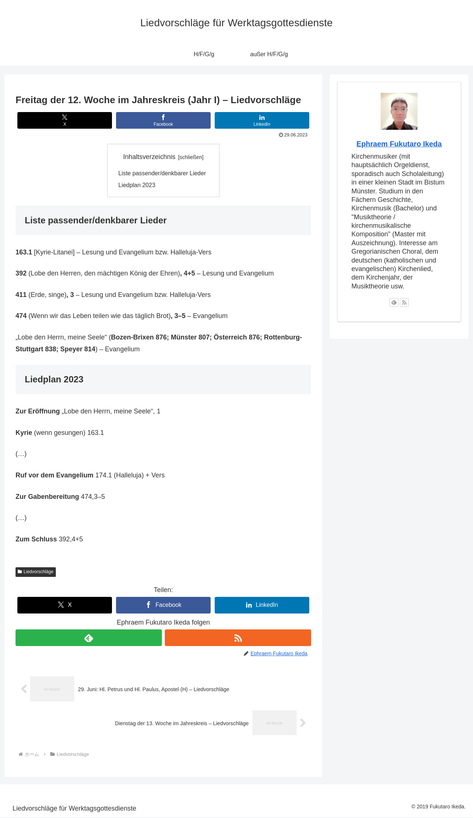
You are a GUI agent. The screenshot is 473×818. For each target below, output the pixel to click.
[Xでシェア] (64, 120)
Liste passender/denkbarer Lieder (162, 173)
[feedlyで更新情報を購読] (89, 638)
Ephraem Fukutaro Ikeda (399, 144)
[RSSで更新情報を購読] (238, 638)
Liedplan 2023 (137, 185)
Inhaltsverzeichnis (149, 156)
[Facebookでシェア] (163, 120)
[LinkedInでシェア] (262, 120)
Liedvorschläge (36, 572)
